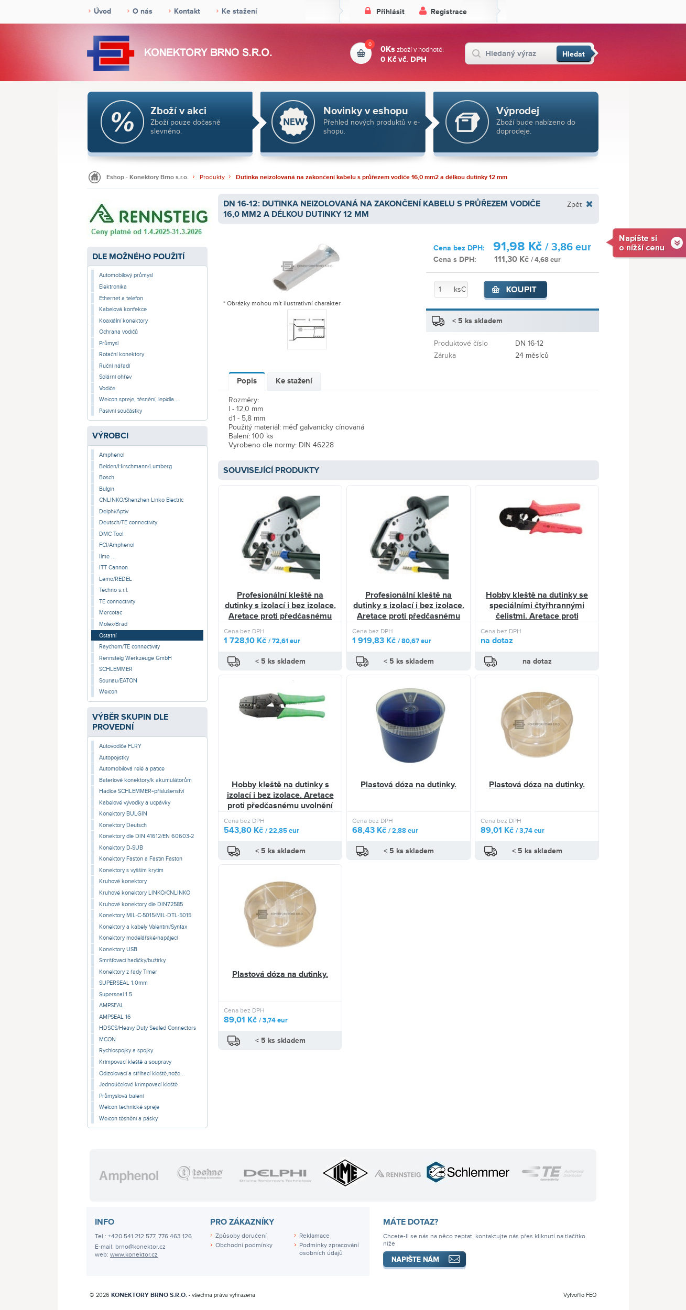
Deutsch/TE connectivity (128, 522)
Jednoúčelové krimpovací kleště (138, 1084)
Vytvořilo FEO (579, 1295)
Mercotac (110, 612)
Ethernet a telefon (121, 298)
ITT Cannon (113, 567)
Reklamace (314, 1236)
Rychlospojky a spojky (126, 1050)
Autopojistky (114, 757)
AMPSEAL (111, 1005)
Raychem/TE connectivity (129, 646)
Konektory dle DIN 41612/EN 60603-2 (146, 836)
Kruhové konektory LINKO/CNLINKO (144, 892)
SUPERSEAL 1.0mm (123, 982)
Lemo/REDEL (115, 579)
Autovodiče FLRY (120, 746)
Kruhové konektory (123, 881)
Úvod (102, 11)
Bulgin (106, 489)
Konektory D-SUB (121, 847)
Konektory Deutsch (123, 825)
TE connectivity (117, 601)
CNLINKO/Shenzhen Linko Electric (141, 500)
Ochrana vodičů (118, 331)
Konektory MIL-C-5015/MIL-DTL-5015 (145, 915)
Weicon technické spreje (129, 1107)
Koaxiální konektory (123, 320)
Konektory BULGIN (123, 813)
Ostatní (107, 635)
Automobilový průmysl (126, 275)
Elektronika (113, 286)
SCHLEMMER (116, 669)
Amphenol (111, 455)
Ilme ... (107, 556)
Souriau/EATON (118, 680)
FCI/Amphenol (116, 545)
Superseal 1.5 (115, 994)
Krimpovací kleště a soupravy (135, 1062)
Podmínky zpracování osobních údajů (329, 1249)
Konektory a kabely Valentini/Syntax (143, 926)
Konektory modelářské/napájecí (138, 937)
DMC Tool (111, 534)
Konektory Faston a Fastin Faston (140, 858)
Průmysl (108, 343)
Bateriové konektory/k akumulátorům (145, 780)
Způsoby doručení (241, 1236)
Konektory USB (118, 949)
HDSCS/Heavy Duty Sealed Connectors (147, 1028)
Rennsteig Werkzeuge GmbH (135, 658)
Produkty (212, 177)
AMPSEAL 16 (115, 1017)
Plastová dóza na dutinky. (408, 784)
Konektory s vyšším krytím (131, 870)
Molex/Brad (113, 624)
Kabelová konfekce (123, 309)
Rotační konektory (121, 354)
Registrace (449, 11)
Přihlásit (390, 11)
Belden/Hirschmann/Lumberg (135, 466)
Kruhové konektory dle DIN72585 (141, 904)
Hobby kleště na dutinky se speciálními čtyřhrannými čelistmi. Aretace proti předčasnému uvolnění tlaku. (537, 610)
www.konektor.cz (134, 1255)
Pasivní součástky (120, 411)
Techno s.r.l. (113, 590)
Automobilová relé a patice (132, 768)
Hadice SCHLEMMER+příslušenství (141, 791)
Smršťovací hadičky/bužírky (132, 960)
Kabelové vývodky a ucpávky (134, 802)
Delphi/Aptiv (113, 511)
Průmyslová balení (121, 1096)
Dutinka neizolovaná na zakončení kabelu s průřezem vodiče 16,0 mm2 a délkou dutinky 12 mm (371, 177)
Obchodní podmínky (244, 1245)
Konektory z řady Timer (128, 971)
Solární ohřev (115, 376)
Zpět (574, 204)
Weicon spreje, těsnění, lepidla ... (139, 399)
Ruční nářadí (114, 365)
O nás (143, 11)
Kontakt (187, 11)
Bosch (106, 477)
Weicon (108, 691)
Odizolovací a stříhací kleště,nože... (142, 1073)
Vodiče (107, 388)
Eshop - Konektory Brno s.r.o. (147, 177)
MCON (107, 1039)
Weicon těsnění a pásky (128, 1118)
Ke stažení (239, 11)
